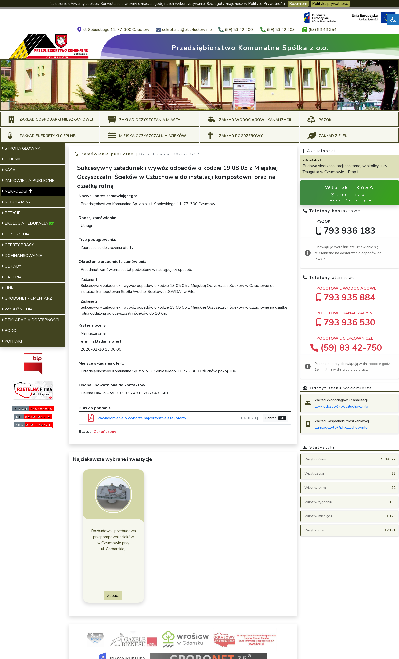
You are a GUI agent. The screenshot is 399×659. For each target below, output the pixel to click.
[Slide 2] (181, 104)
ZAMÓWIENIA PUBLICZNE (28, 180)
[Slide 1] (172, 104)
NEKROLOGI (17, 191)
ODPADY (11, 266)
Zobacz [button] (113, 595)
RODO (9, 330)
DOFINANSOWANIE (22, 255)
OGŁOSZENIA (16, 234)
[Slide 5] (208, 104)
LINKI (8, 288)
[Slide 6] (217, 104)
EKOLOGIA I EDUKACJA (28, 223)
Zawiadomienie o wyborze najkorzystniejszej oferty (142, 418)
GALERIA (12, 277)
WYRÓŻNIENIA (17, 309)
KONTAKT (12, 341)
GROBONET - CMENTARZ (27, 298)
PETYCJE (11, 213)
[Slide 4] (199, 104)
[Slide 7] (226, 104)
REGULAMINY (16, 202)
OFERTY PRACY (18, 245)
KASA (9, 170)
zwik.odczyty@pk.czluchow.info (341, 406)
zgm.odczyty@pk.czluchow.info (341, 427)
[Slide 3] (190, 104)
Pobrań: (275, 418)
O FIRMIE (12, 159)
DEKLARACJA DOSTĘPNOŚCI (30, 320)
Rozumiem (298, 3)
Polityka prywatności (330, 3)
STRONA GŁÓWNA (21, 148)
